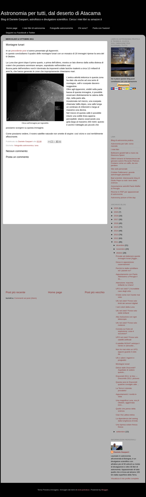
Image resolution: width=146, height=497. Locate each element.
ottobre (119, 253)
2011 (116, 242)
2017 (116, 219)
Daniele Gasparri (121, 452)
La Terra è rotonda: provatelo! (124, 389)
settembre (120, 432)
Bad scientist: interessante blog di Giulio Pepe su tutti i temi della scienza (125, 180)
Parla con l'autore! (101, 28)
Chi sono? (83, 28)
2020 (116, 212)
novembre (120, 249)
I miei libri (115, 149)
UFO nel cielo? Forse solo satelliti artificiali (127, 338)
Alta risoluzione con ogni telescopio (126, 318)
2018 (116, 216)
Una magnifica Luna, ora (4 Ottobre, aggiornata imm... (127, 402)
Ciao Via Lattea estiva (125, 415)
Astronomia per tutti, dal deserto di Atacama (51, 13)
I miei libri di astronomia (33, 28)
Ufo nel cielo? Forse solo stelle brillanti (126, 312)
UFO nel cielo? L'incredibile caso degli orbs (127, 290)
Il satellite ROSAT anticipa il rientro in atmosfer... (127, 344)
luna (36, 145)
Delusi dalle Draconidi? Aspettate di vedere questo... (126, 370)
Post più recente (15, 292)
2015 (116, 227)
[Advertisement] (30, 257)
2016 (116, 223)
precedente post (18, 51)
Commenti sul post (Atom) (25, 298)
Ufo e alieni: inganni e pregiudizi (125, 359)
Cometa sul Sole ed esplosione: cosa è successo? (125, 331)
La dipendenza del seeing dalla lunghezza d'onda (127, 419)
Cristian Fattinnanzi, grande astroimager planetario (123, 173)
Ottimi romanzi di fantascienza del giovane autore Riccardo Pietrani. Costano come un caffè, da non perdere (125, 162)
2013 (116, 235)
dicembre (120, 245)
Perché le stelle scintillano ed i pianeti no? (127, 269)
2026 (116, 208)
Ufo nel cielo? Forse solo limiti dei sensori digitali (127, 302)
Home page (11, 28)
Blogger (104, 490)
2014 (116, 231)
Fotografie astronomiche (61, 28)
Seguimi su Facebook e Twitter (20, 32)
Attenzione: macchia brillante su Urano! (125, 284)
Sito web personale (119, 169)
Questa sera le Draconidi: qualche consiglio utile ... (127, 383)
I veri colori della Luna (125, 307)
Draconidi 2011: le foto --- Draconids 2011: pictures (127, 377)
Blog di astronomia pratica (122, 140)
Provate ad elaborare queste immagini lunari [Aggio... (128, 257)
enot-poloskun (83, 490)
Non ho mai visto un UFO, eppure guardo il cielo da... (127, 351)
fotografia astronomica (24, 145)
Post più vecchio (94, 292)
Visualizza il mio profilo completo (125, 478)
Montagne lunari (123, 364)
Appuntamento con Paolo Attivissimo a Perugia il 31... (127, 276)
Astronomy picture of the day (123, 198)
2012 (116, 238)
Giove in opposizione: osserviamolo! (125, 263)
